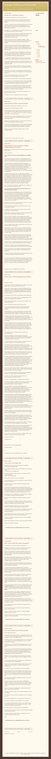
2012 (38, 55)
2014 (38, 52)
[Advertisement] (41, 23)
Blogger (28, 754)
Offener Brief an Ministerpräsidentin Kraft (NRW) (18, 276)
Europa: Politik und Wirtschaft (20, 4)
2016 (38, 49)
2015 (38, 50)
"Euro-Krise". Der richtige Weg (13, 463)
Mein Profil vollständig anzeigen (41, 62)
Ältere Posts (30, 731)
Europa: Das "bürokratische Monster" (14, 15)
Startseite (18, 731)
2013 (38, 53)
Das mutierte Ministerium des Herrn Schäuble (16, 630)
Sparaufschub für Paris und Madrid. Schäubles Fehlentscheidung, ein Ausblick (17, 146)
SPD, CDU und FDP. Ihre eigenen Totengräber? (17, 543)
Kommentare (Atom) (11, 733)
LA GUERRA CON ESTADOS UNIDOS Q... (42, 47)
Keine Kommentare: (20, 98)
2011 (38, 56)
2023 (38, 43)
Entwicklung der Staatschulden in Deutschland (13, 216)
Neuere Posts (7, 731)
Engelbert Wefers (39, 61)
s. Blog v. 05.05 (24, 105)
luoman (22, 754)
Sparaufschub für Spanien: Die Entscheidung (16, 103)
